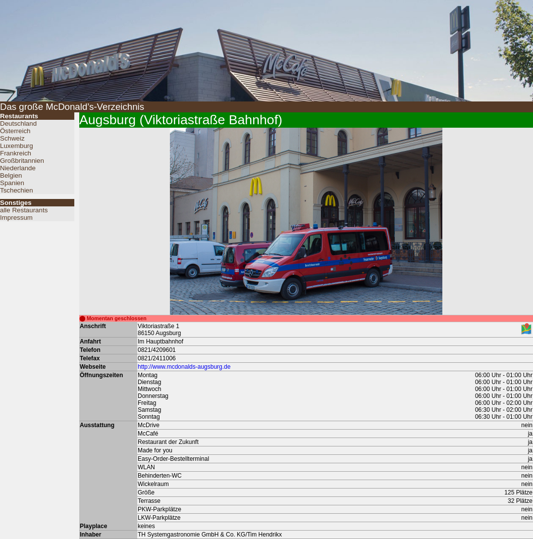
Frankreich (15, 153)
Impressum (16, 217)
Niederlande (18, 168)
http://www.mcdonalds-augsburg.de (184, 366)
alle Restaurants (24, 210)
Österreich (15, 131)
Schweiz (12, 138)
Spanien (12, 183)
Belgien (11, 175)
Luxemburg (16, 145)
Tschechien (16, 190)
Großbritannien (22, 160)
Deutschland (18, 123)
